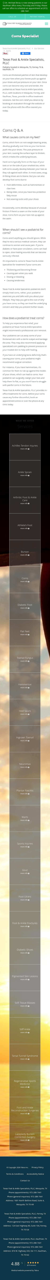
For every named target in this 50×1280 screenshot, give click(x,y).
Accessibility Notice (35, 1174)
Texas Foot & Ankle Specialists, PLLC (16, 48)
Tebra (36, 1270)
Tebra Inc (24, 1167)
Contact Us (25, 1180)
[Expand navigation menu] (46, 23)
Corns (8, 51)
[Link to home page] (21, 24)
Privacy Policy (37, 1167)
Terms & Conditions (15, 1174)
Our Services (39, 48)
